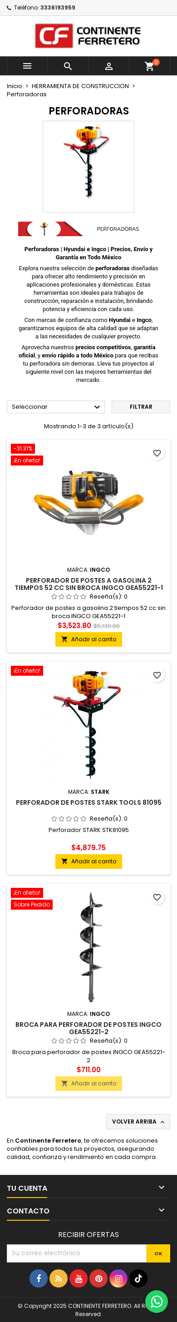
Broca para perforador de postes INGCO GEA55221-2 (88, 1028)
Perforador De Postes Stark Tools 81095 (89, 802)
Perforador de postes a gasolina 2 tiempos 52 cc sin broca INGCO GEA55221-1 (89, 584)
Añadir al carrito (88, 639)
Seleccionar (57, 407)
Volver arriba (139, 1122)
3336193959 (57, 7)
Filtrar (141, 407)
